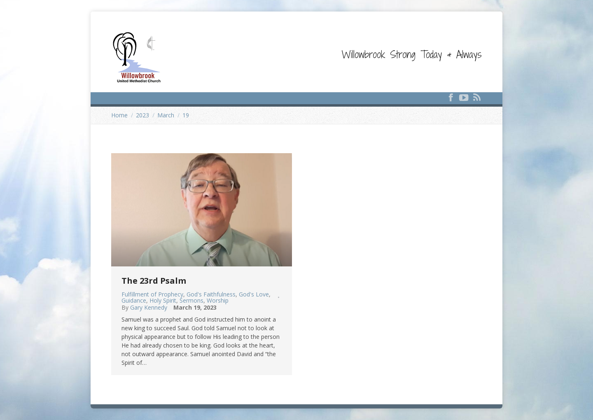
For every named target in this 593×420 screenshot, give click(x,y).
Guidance (133, 300)
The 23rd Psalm (153, 280)
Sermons (191, 300)
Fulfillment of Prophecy (152, 294)
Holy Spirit (162, 300)
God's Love (254, 294)
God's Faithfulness (211, 294)
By (144, 307)
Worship (218, 300)
